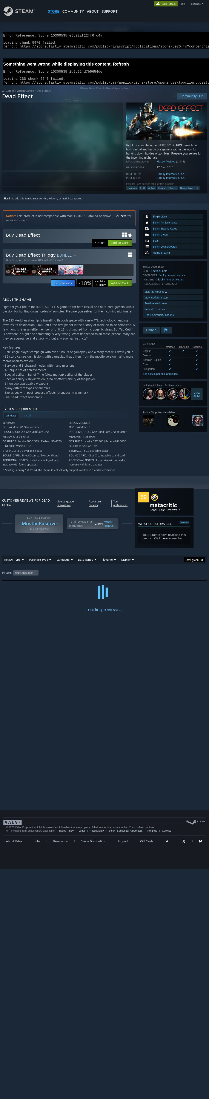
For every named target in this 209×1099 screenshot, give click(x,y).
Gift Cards (146, 1067)
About (93, 11)
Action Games (25, 96)
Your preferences (120, 508)
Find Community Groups (159, 320)
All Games (8, 96)
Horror (161, 193)
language (196, 3)
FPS (142, 193)
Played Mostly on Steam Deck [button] (131, 578)
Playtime (107, 564)
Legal (81, 1057)
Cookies (166, 1057)
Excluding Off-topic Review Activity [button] (67, 578)
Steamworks (60, 1067)
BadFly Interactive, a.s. (171, 179)
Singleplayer (186, 193)
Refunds (152, 1057)
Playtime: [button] (100, 578)
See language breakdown (65, 508)
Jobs (37, 1067)
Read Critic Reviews (163, 515)
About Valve (14, 1067)
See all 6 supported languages (160, 379)
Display (126, 564)
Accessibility (97, 1057)
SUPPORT (110, 11)
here (164, 543)
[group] (104, 578)
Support (122, 1067)
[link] (92, 288)
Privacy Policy (65, 1057)
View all (184, 527)
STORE (53, 11)
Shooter (173, 193)
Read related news (155, 308)
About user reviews (95, 508)
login (182, 3)
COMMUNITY (73, 11)
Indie (164, 276)
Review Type (12, 564)
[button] (120, 248)
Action (151, 193)
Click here (120, 221)
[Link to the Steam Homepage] (22, 15)
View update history (156, 302)
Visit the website (156, 296)
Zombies (132, 193)
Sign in (7, 203)
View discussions (154, 314)
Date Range (85, 564)
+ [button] (197, 193)
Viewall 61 (197, 399)
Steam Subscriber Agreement (126, 1057)
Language (63, 564)
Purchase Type (38, 564)
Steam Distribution (93, 1067)
